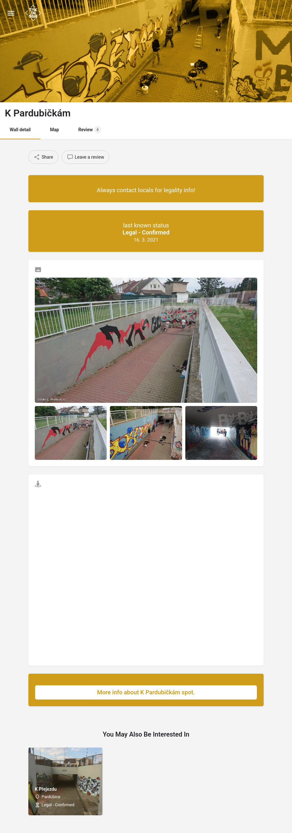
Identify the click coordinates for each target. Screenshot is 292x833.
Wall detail (20, 129)
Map (54, 129)
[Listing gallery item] (71, 433)
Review (89, 130)
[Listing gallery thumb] (146, 340)
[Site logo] (34, 13)
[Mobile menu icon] (10, 13)
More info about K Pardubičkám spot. (173, 692)
